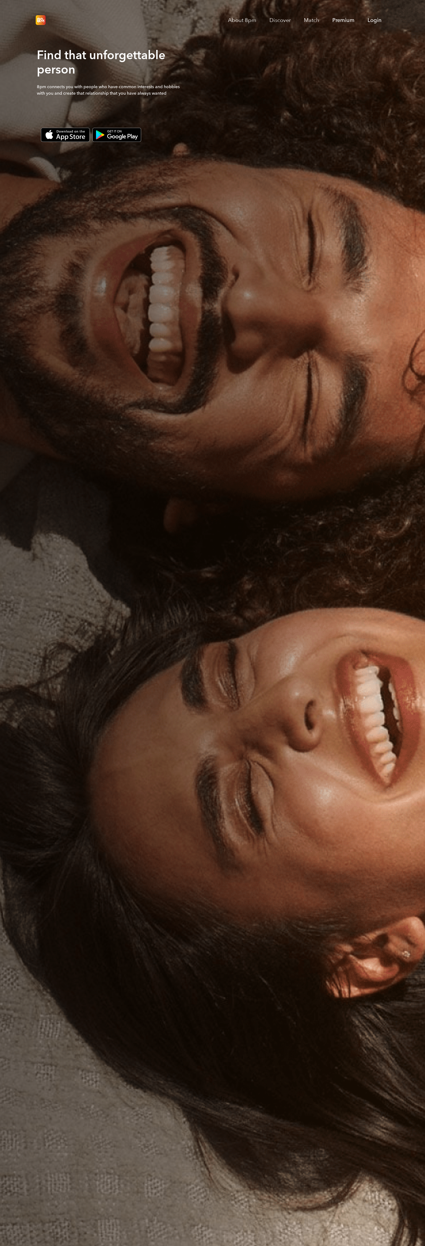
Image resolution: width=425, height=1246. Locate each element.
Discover (280, 20)
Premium (343, 20)
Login (375, 20)
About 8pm (242, 20)
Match (311, 20)
